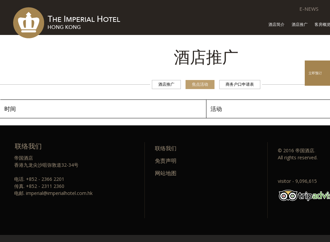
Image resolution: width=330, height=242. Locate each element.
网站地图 (165, 173)
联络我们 (165, 148)
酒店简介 (276, 25)
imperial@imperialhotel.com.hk (59, 193)
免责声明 (165, 160)
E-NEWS (309, 8)
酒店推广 (300, 25)
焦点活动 (200, 84)
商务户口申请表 (240, 84)
